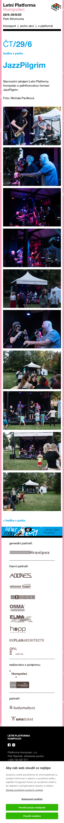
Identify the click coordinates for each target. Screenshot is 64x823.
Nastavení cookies (32, 798)
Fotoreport (9, 26)
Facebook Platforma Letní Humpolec (9, 744)
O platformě (45, 26)
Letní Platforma (19, 7)
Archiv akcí (27, 26)
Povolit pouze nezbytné (32, 807)
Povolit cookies (32, 815)
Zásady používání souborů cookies (24, 790)
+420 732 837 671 (18, 760)
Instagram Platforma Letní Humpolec (13, 744)
